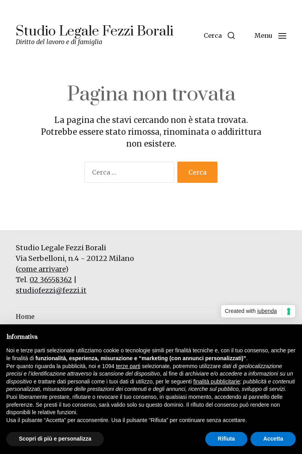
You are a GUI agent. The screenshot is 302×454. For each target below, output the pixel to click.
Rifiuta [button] (226, 438)
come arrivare (41, 269)
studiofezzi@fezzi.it (51, 290)
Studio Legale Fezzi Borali (94, 31)
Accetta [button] (273, 438)
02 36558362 (50, 279)
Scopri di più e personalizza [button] (55, 438)
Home (25, 316)
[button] (219, 35)
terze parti (128, 366)
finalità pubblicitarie (216, 381)
